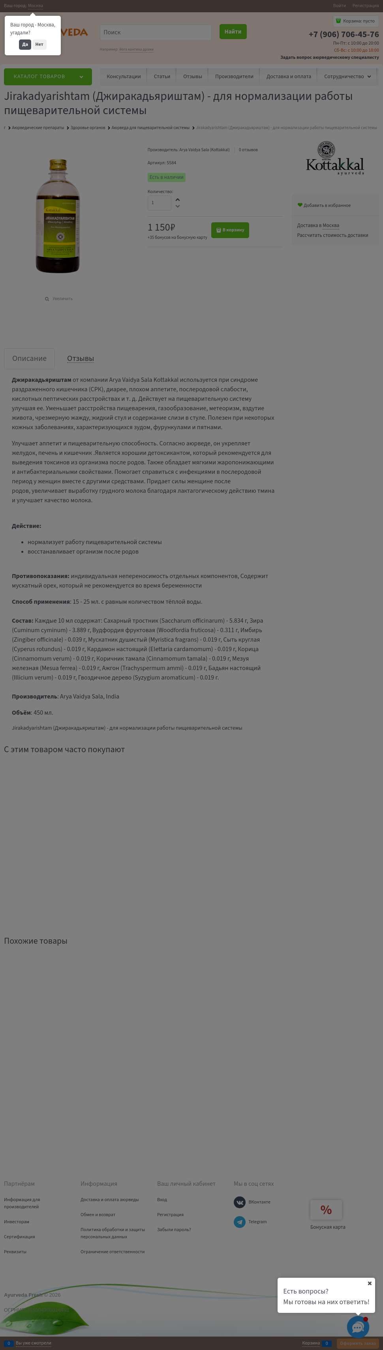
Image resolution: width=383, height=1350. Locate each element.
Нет (39, 44)
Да (25, 44)
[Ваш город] (370, 1283)
